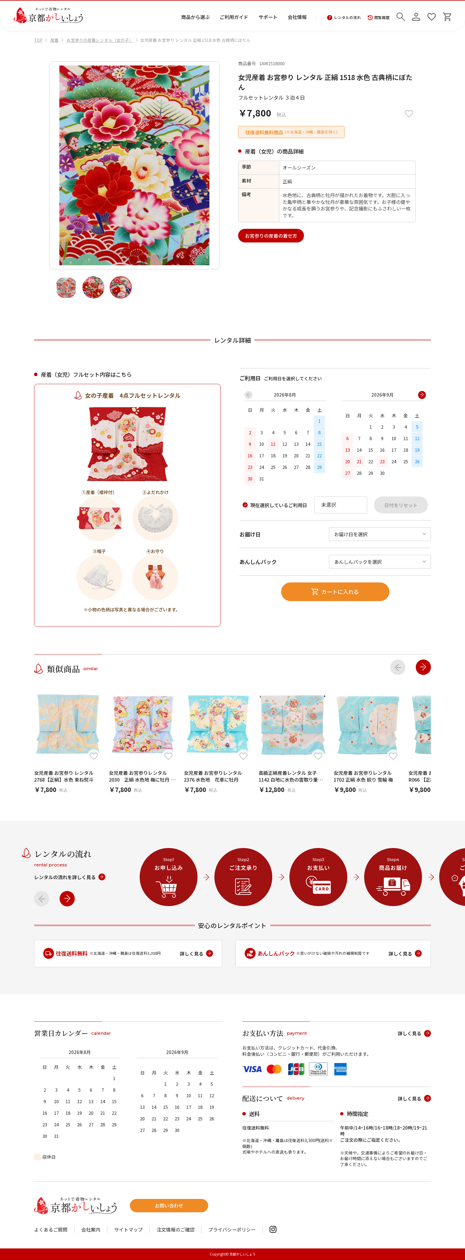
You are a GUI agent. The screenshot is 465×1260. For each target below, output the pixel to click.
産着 (54, 40)
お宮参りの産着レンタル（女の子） (100, 40)
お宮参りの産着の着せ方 (271, 235)
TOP (38, 40)
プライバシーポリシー (232, 1229)
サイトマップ (128, 1229)
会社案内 (90, 1229)
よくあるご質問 (50, 1229)
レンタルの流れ (344, 17)
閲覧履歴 (379, 17)
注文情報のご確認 (176, 1229)
